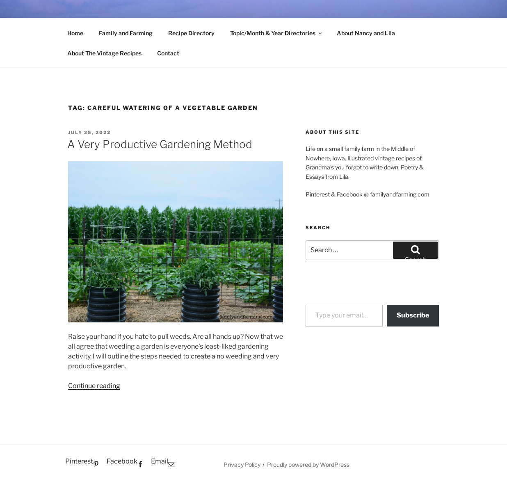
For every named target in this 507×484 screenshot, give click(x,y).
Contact (168, 53)
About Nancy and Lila (366, 33)
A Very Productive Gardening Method (159, 144)
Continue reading (94, 386)
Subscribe (413, 315)
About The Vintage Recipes (104, 53)
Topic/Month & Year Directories (276, 33)
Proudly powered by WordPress (308, 464)
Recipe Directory (191, 33)
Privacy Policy (242, 464)
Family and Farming (126, 33)
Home (75, 33)
